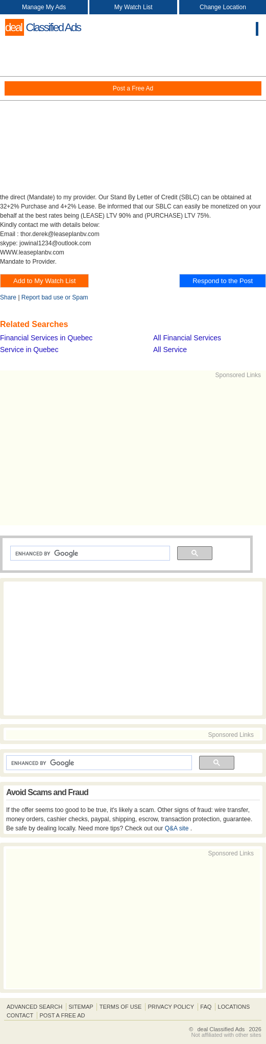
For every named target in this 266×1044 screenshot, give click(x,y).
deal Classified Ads (221, 1029)
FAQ (205, 1007)
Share (8, 297)
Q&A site (177, 828)
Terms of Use (121, 1007)
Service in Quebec (29, 349)
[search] (89, 553)
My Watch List (133, 7)
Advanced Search (34, 1007)
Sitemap (80, 1007)
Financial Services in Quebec (46, 338)
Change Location (223, 7)
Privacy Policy (171, 1007)
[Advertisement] (133, 117)
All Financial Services (187, 338)
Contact (20, 1015)
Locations (234, 1007)
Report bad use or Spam (54, 297)
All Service (170, 349)
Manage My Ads (44, 7)
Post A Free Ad (62, 1015)
